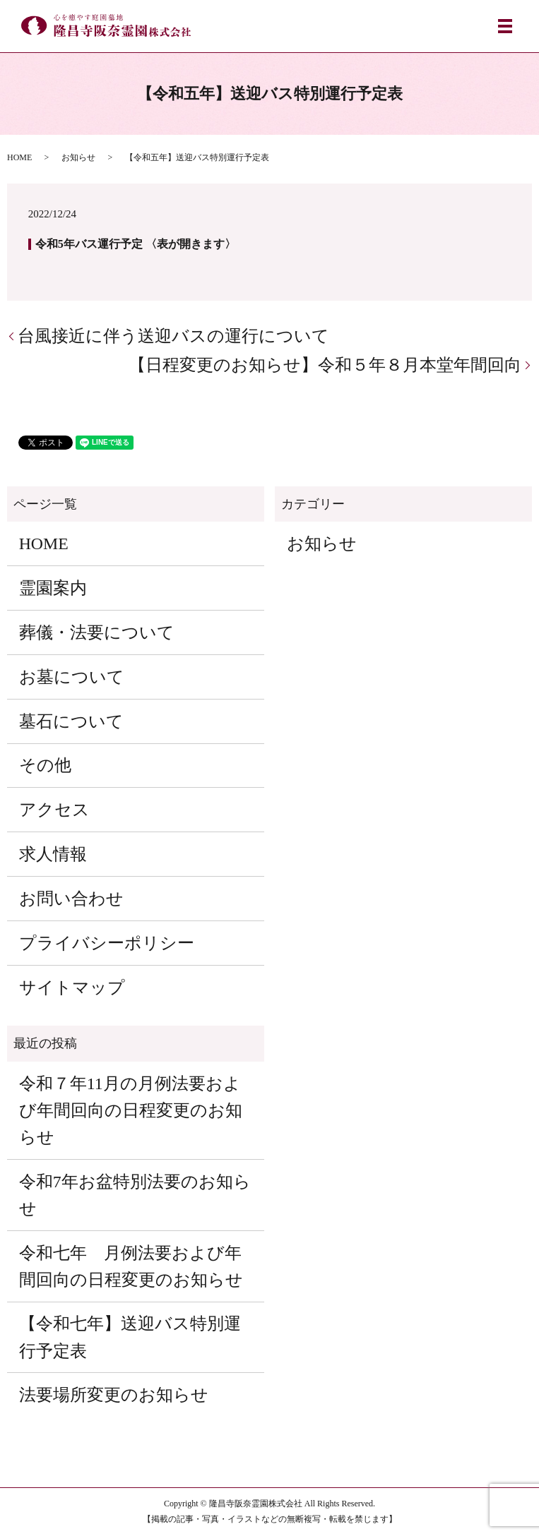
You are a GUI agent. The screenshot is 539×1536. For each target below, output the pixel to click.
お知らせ (78, 157)
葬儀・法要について (96, 632)
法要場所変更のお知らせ (113, 1395)
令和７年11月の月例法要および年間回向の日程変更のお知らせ (130, 1110)
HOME (19, 157)
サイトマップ (72, 987)
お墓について (71, 677)
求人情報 (53, 854)
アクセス (54, 809)
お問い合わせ (71, 898)
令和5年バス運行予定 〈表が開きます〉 (135, 244)
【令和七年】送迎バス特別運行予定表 (130, 1337)
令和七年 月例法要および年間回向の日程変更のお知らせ (131, 1266)
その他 (45, 765)
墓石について (71, 721)
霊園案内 (53, 588)
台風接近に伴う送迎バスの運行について (173, 336)
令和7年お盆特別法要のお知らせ (135, 1195)
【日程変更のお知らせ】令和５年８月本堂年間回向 (325, 365)
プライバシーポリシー (106, 943)
